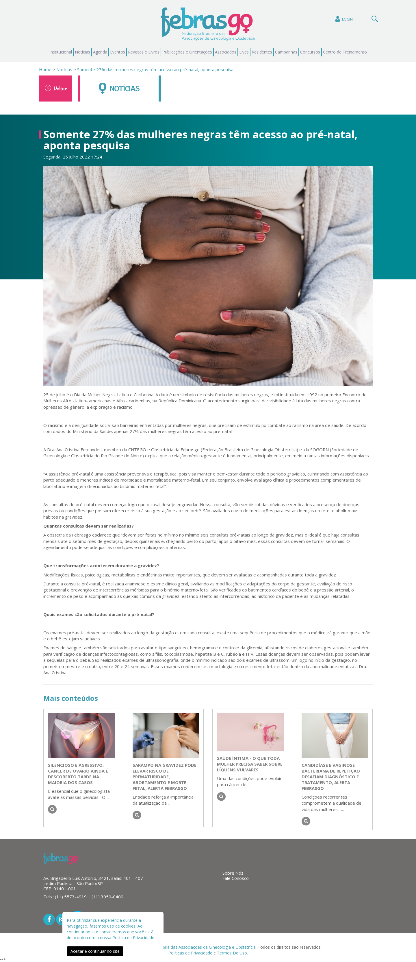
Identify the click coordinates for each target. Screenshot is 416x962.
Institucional (60, 52)
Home (45, 69)
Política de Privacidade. (133, 937)
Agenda (100, 52)
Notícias (82, 52)
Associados (225, 52)
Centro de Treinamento (345, 52)
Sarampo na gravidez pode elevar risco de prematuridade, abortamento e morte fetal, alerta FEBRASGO (164, 776)
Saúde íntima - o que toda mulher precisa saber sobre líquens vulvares (250, 764)
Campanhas (286, 52)
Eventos (117, 52)
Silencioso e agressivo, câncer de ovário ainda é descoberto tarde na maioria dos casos (78, 773)
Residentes (262, 52)
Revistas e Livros (143, 52)
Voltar (56, 88)
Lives (244, 52)
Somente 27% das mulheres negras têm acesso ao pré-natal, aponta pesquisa (155, 69)
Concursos (310, 52)
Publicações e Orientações (187, 52)
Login (343, 19)
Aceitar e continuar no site (95, 951)
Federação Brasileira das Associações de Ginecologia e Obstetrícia (193, 947)
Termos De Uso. (232, 953)
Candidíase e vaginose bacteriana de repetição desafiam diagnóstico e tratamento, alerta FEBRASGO (331, 776)
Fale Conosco (235, 878)
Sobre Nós (233, 873)
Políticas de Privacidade (190, 953)
